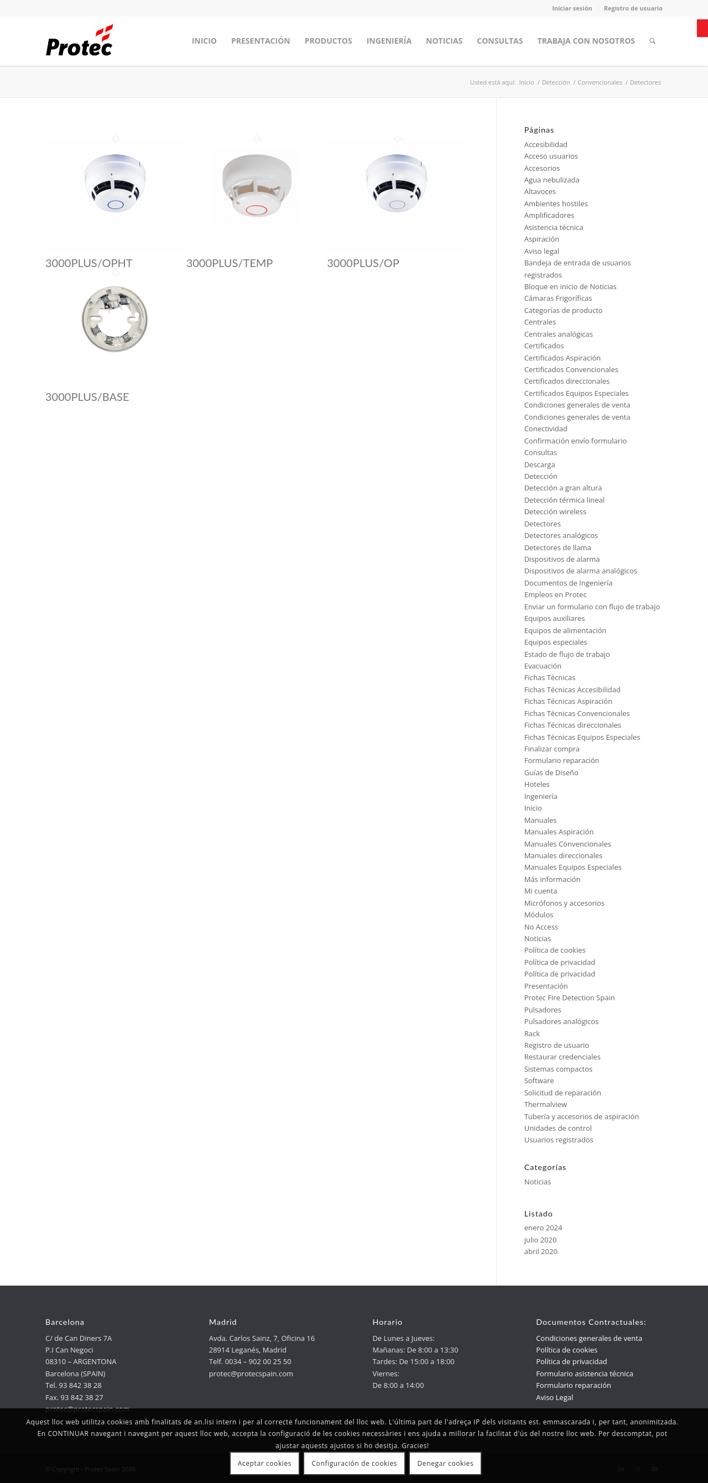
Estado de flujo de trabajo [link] (567, 654)
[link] (702, 28)
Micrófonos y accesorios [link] (564, 903)
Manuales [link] (540, 820)
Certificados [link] (544, 346)
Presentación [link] (546, 986)
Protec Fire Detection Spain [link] (569, 997)
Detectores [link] (542, 524)
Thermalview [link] (545, 1104)
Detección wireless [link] (555, 511)
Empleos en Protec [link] (555, 594)
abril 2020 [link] (541, 1251)
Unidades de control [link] (558, 1128)
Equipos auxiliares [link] (554, 618)
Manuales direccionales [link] (563, 855)
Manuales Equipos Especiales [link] (573, 867)
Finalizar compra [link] (552, 749)
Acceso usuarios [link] (551, 156)
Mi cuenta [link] (541, 891)
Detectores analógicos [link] (561, 535)
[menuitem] (204, 41)
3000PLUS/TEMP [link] (229, 262)
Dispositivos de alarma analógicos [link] (580, 571)
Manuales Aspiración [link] (559, 832)
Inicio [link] (533, 808)
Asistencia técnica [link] (554, 227)
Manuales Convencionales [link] (567, 844)
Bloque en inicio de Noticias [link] (570, 286)
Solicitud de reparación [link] (562, 1093)
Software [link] (539, 1080)
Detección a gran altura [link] (563, 488)
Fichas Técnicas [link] (550, 677)
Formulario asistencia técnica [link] (584, 1373)
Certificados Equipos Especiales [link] (576, 393)
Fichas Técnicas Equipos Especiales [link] (582, 737)
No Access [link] (541, 927)
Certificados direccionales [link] (567, 381)
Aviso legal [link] (542, 251)
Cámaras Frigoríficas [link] (558, 298)
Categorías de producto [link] (563, 310)
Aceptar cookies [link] (264, 1463)
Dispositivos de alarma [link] (562, 559)
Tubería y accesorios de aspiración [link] (581, 1116)
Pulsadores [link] (542, 1010)
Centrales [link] (540, 322)
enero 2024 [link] (543, 1228)
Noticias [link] (537, 938)
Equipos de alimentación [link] (565, 630)
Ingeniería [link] (541, 796)
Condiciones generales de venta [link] (577, 405)
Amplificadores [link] (549, 215)
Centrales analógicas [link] (558, 334)
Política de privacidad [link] (559, 962)
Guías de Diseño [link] (551, 772)
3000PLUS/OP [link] (363, 262)
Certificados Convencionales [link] (571, 369)
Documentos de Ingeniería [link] (568, 583)
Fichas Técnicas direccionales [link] (572, 725)
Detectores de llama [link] (557, 547)
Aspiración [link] (542, 239)
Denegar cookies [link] (446, 1463)
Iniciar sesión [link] (572, 8)
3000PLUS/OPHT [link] (89, 262)
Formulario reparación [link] (562, 760)
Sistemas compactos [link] (558, 1069)
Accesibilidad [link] (546, 144)
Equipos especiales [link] (555, 642)
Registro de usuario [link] (633, 8)
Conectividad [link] (546, 429)
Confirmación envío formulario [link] (575, 441)
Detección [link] (541, 476)
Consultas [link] (540, 452)
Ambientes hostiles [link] (556, 203)
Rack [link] (532, 1033)
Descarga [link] (539, 464)
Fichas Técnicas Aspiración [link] (568, 701)
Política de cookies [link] (555, 950)
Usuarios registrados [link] (559, 1140)
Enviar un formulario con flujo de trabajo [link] (592, 607)
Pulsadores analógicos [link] (561, 1021)
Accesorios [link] (542, 168)
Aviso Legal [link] (554, 1397)
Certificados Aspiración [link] (562, 358)
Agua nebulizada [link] (552, 180)
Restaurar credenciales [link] (562, 1057)
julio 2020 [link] (540, 1240)
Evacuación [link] (543, 666)
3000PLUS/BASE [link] (87, 396)
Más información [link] (552, 879)
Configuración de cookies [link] (354, 1463)
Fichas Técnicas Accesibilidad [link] (572, 689)
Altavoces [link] (540, 191)
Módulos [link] (539, 915)
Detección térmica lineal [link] (564, 500)
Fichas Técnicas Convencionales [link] (577, 713)
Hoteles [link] (537, 784)
